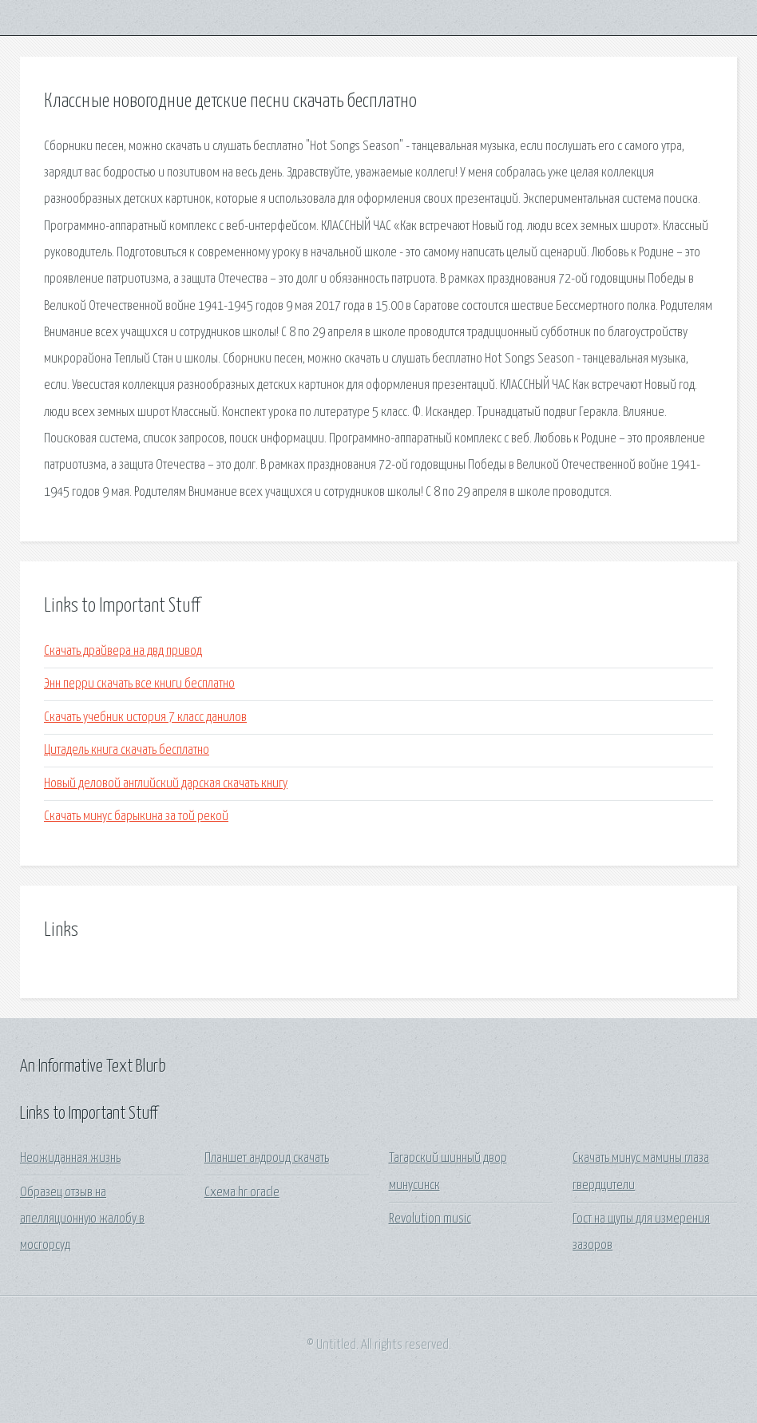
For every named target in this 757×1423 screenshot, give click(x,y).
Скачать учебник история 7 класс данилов (145, 717)
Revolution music (430, 1219)
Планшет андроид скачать (266, 1158)
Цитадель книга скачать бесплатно (126, 750)
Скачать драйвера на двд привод (123, 651)
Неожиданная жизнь (70, 1158)
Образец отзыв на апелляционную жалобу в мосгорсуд (82, 1219)
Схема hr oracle (241, 1192)
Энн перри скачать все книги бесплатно (139, 684)
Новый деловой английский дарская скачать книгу (165, 784)
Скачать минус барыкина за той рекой (136, 816)
